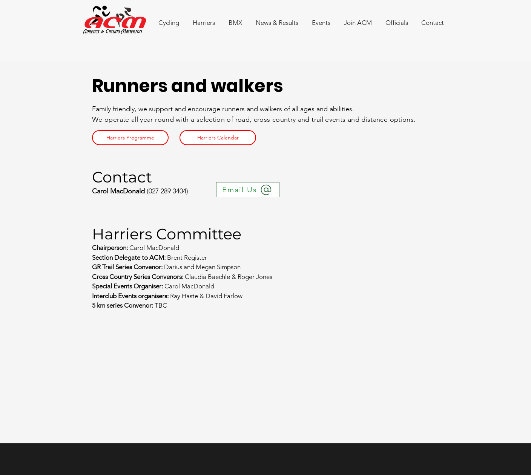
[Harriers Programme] (130, 137)
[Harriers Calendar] (218, 137)
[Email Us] (247, 189)
